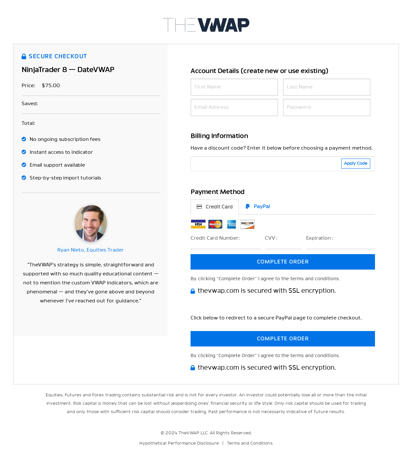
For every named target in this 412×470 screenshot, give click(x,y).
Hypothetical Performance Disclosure (179, 443)
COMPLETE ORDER (283, 261)
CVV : (271, 238)
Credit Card (215, 206)
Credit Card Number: (215, 238)
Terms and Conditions (250, 443)
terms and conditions (314, 279)
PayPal (258, 206)
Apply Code (355, 163)
